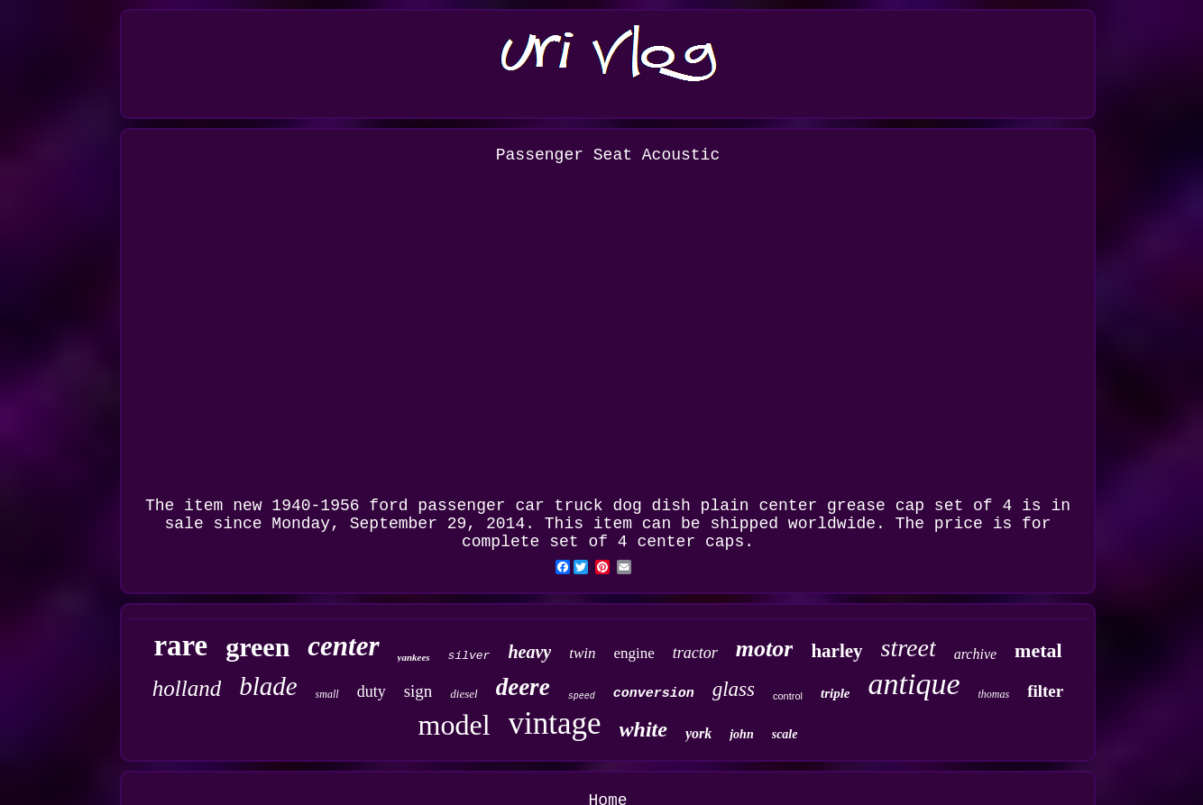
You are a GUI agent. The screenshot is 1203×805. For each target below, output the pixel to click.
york (698, 733)
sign (418, 691)
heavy (529, 652)
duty (371, 691)
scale (785, 734)
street (908, 648)
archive (975, 654)
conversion (653, 693)
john (741, 734)
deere (523, 686)
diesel (463, 693)
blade (268, 686)
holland (186, 688)
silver (469, 656)
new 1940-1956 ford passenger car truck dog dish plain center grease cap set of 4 (622, 506)
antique (914, 683)
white (643, 729)
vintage (555, 723)
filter (1045, 691)
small (327, 694)
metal (1038, 650)
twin (582, 653)
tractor (695, 653)
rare (180, 645)
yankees (414, 657)
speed (581, 696)
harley (836, 651)
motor (765, 649)
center (343, 646)
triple (835, 693)
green (257, 647)
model (454, 725)
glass (733, 689)
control (788, 696)
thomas (993, 694)
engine (633, 653)
